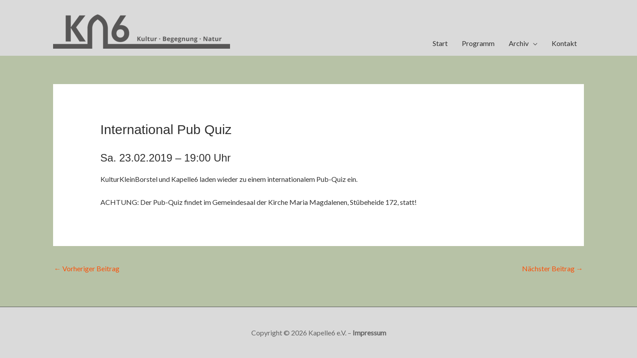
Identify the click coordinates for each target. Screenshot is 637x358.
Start (440, 43)
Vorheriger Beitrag (86, 268)
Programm (478, 43)
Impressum (369, 332)
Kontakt (564, 43)
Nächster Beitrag (552, 268)
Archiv (519, 43)
